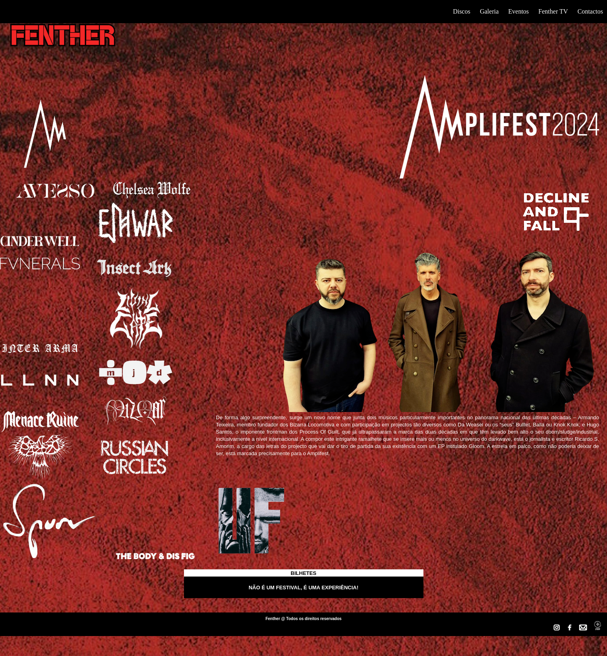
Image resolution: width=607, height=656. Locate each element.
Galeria (489, 11)
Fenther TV (553, 11)
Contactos (590, 11)
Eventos (518, 11)
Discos (462, 11)
